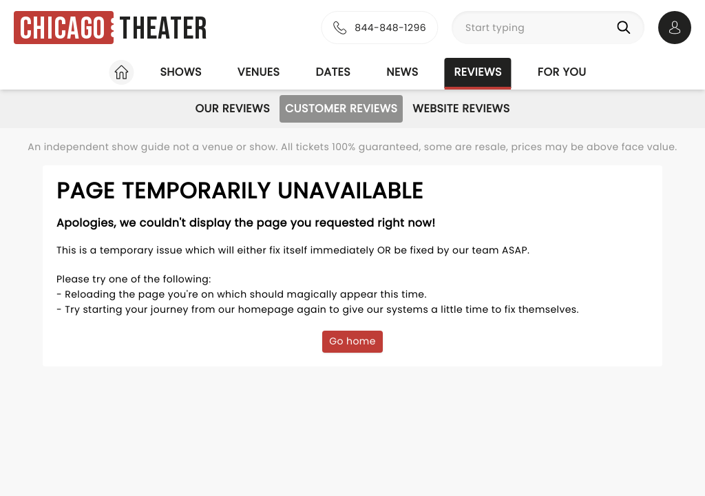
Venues (259, 72)
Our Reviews (232, 108)
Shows (180, 72)
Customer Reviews (341, 108)
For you (562, 72)
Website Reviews (460, 108)
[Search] (626, 27)
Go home (352, 341)
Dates (332, 72)
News (402, 72)
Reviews (478, 72)
